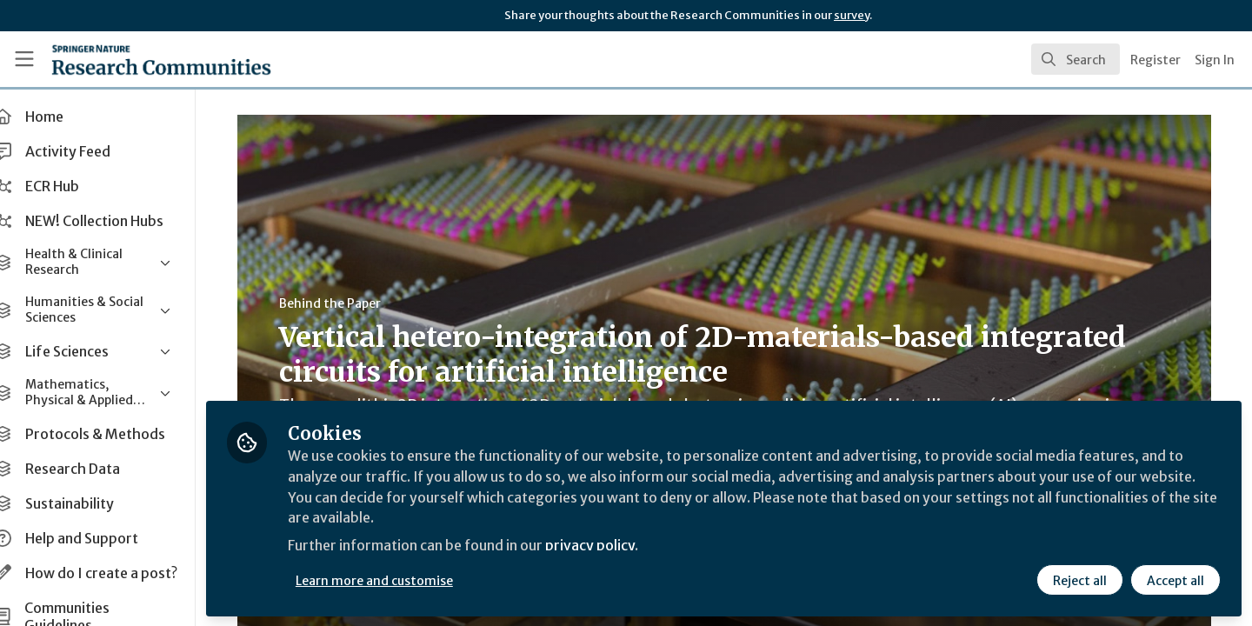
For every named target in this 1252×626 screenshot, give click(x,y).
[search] (1075, 59)
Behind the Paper (343, 303)
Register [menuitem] (1155, 60)
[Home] (138, 59)
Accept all (1175, 580)
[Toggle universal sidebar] (24, 59)
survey (851, 15)
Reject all (1080, 580)
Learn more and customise (401, 580)
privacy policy (619, 546)
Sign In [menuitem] (1215, 60)
